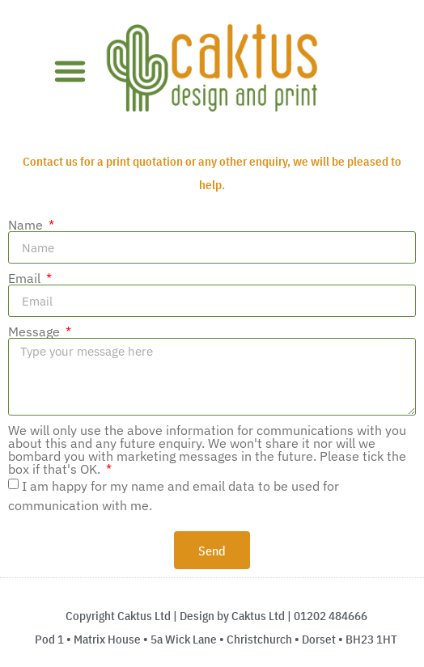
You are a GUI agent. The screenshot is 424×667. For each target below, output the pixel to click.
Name (27, 224)
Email (26, 278)
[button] (70, 71)
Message (35, 331)
